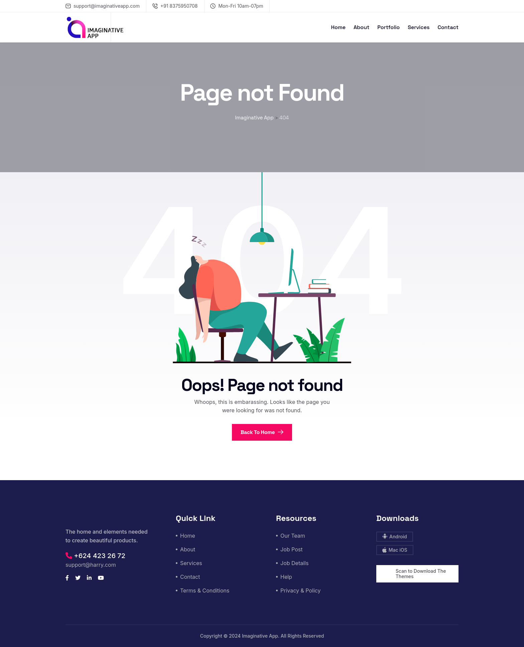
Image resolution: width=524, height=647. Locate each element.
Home (338, 27)
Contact (447, 27)
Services (418, 27)
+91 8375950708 (175, 6)
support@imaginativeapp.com (103, 6)
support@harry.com (91, 564)
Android (394, 536)
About (361, 27)
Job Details (294, 563)
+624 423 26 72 (95, 556)
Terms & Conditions (204, 590)
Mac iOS (394, 550)
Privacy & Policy (300, 590)
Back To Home (262, 432)
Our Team (292, 535)
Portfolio (388, 27)
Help (286, 576)
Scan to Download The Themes (421, 573)
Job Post (291, 549)
